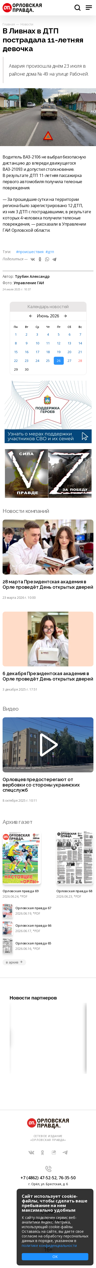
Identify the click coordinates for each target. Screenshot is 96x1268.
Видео (11, 709)
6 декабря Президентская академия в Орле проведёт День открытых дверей (48, 676)
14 (80, 343)
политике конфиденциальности (49, 1245)
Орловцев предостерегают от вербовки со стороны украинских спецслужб (41, 785)
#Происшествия (30, 251)
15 (16, 352)
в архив (14, 962)
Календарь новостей (48, 307)
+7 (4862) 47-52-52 (38, 1178)
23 (26, 360)
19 (58, 352)
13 (69, 343)
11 (48, 343)
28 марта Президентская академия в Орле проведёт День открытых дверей (48, 584)
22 (16, 360)
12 (58, 343)
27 (69, 360)
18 (48, 352)
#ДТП (50, 251)
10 (37, 343)
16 (26, 352)
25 (48, 360)
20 (69, 352)
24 (37, 360)
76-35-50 (67, 1178)
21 (80, 352)
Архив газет (17, 822)
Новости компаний (26, 511)
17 (37, 352)
